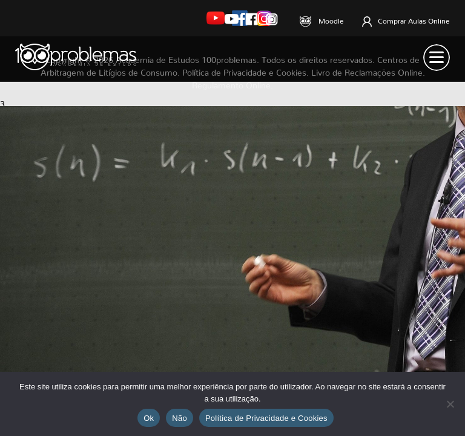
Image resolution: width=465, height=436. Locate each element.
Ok (148, 418)
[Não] (450, 404)
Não (179, 418)
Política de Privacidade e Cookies (266, 418)
